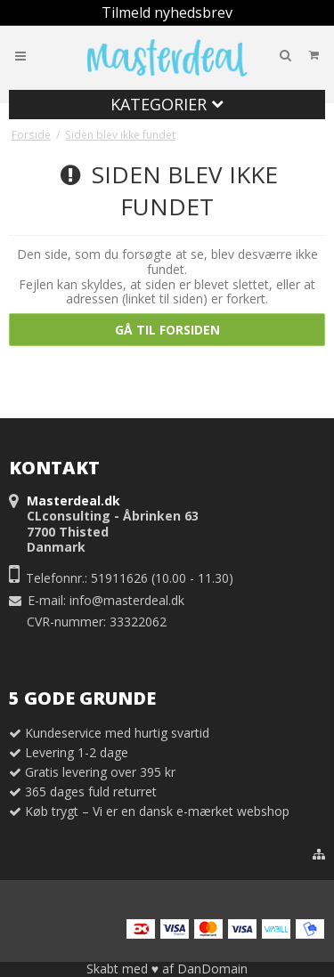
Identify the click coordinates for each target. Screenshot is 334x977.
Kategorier (167, 104)
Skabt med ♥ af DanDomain (167, 968)
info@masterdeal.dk (126, 600)
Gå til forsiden (167, 329)
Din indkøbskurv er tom (255, 54)
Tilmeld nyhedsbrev (167, 12)
